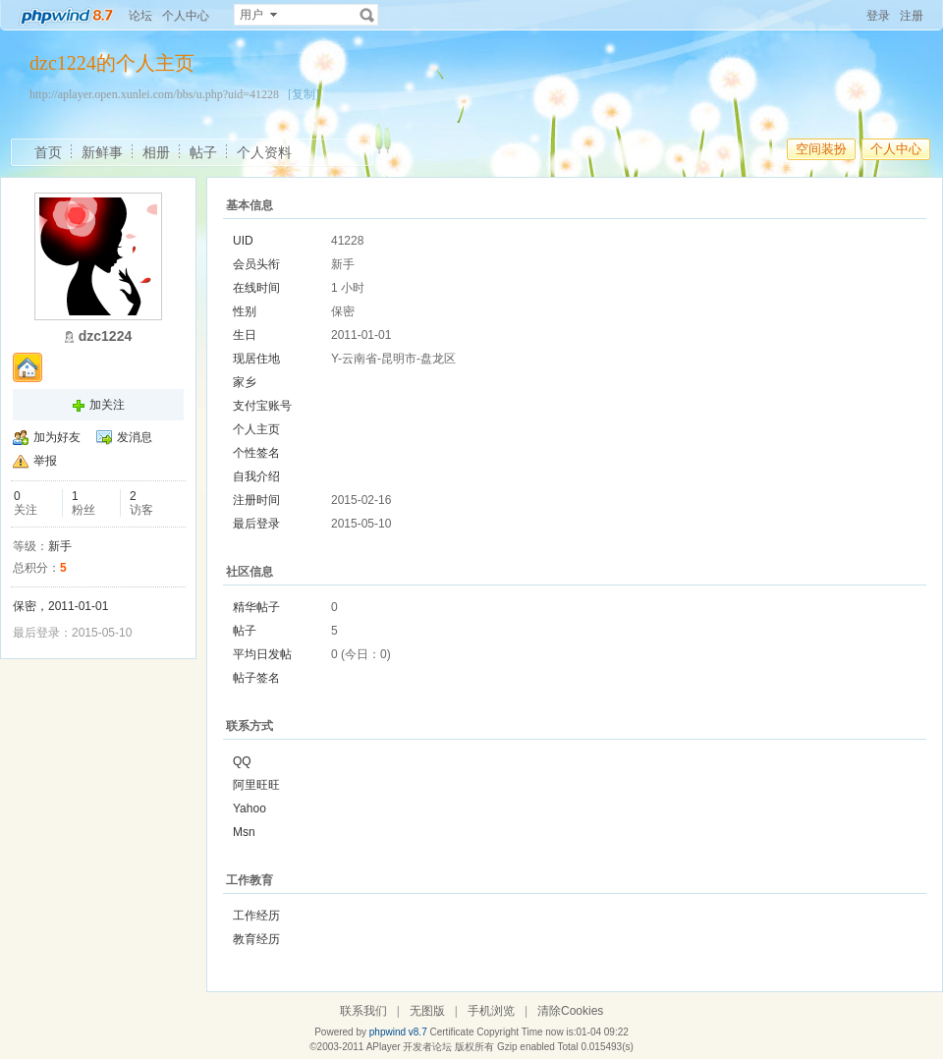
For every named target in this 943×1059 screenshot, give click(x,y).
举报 (45, 461)
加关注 (107, 405)
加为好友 (57, 437)
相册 (156, 152)
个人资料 (264, 152)
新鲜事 (102, 152)
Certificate (451, 1032)
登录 (878, 16)
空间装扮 (821, 148)
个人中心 (185, 16)
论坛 (140, 16)
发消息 (134, 437)
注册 (911, 16)
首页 (48, 152)
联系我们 (363, 1011)
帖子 (203, 152)
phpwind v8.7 (398, 1032)
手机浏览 (491, 1011)
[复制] (303, 94)
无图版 (427, 1011)
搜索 (367, 15)
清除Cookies (570, 1011)
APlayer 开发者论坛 (409, 1046)
